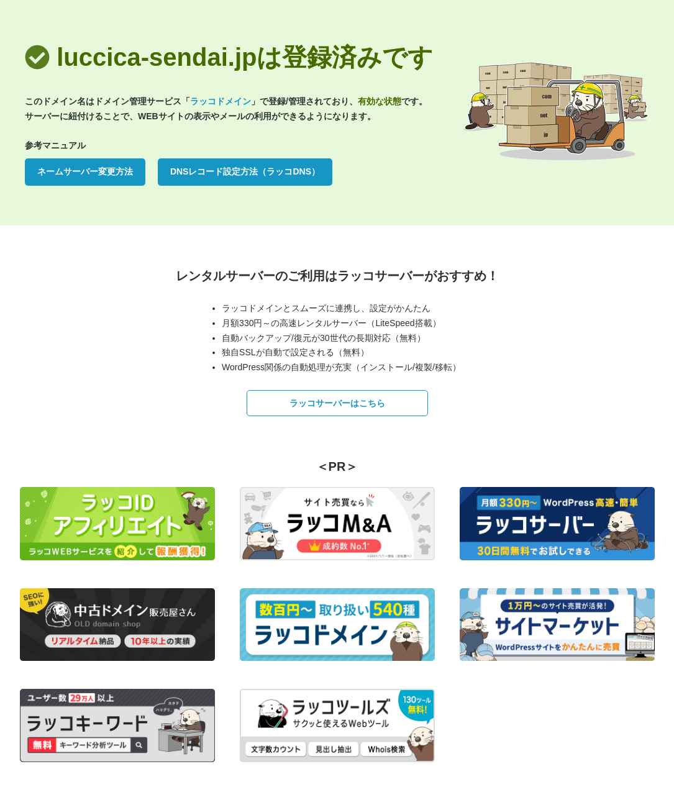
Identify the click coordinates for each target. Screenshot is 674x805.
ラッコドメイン (220, 101)
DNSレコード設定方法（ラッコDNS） (245, 171)
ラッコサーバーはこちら (337, 403)
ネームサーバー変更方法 (85, 171)
